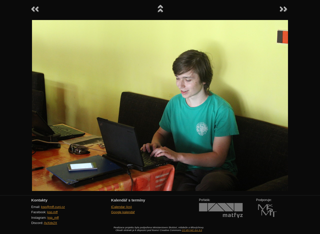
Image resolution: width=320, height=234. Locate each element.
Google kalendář (123, 212)
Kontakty (39, 200)
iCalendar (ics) (121, 207)
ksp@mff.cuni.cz (53, 207)
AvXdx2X (50, 223)
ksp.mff (52, 212)
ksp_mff (53, 217)
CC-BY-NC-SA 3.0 (192, 230)
